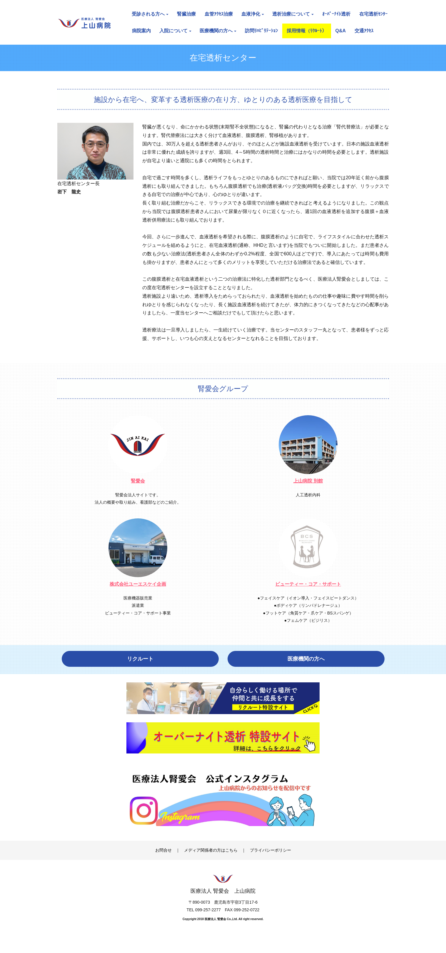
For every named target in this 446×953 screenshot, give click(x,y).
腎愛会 (138, 480)
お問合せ (163, 863)
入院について (175, 30)
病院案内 (141, 30)
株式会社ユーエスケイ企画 (138, 584)
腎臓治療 (186, 13)
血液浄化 (252, 13)
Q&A (340, 30)
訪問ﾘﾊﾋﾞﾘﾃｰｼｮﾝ (261, 30)
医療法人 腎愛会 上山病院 (223, 904)
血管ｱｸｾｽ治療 (219, 13)
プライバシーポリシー (270, 863)
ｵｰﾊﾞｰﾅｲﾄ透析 (336, 13)
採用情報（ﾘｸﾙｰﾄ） (307, 30)
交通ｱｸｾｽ (364, 30)
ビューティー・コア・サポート (308, 584)
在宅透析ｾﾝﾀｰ (373, 13)
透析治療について (293, 13)
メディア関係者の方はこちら (211, 863)
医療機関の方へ (218, 30)
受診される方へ (150, 13)
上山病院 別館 (308, 480)
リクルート (140, 659)
